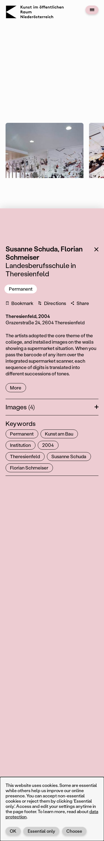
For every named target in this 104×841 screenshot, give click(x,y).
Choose (74, 831)
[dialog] (52, 809)
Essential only (41, 831)
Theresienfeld (25, 456)
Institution (20, 445)
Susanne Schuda (68, 456)
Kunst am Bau (59, 434)
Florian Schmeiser (29, 468)
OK (13, 831)
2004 (48, 445)
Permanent (20, 289)
